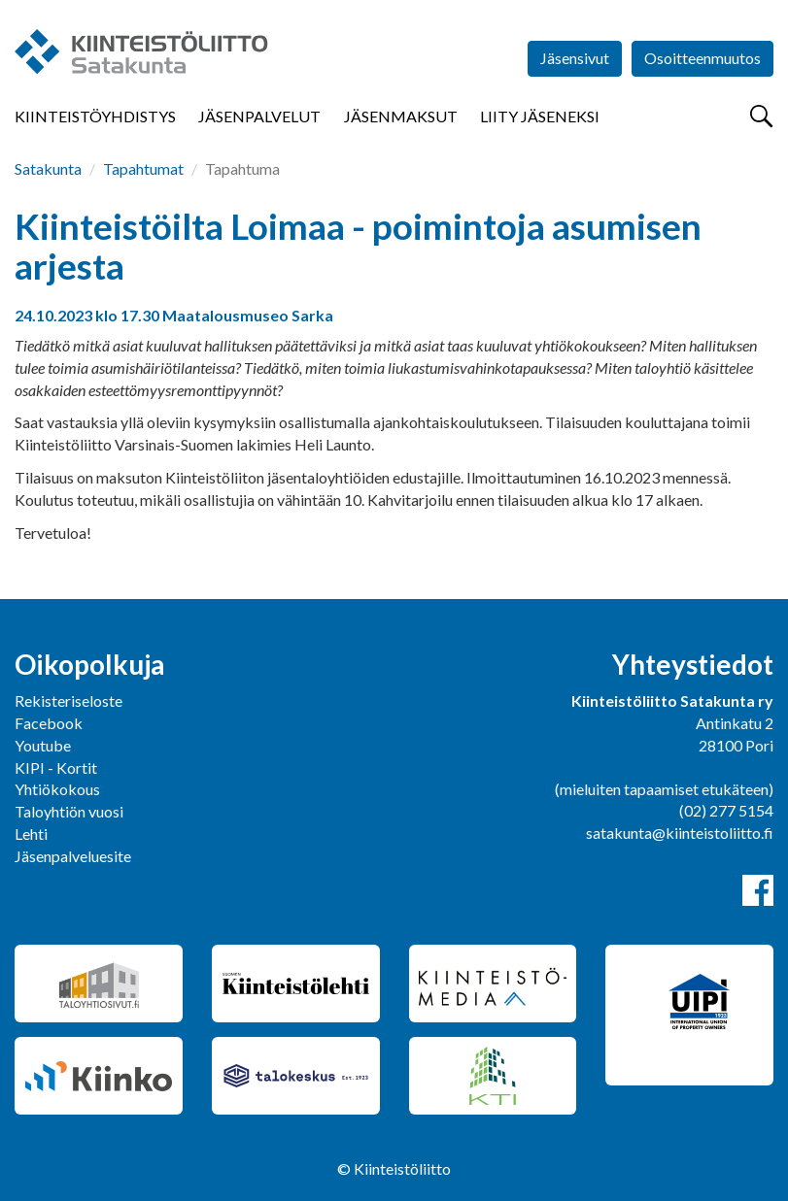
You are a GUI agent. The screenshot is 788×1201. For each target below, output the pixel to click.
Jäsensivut (574, 58)
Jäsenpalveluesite (73, 856)
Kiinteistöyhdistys (95, 116)
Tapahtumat (143, 168)
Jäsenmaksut (401, 116)
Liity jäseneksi (540, 116)
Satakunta (48, 168)
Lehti (31, 833)
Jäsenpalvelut (259, 116)
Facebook (49, 723)
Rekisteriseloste (68, 700)
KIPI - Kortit (56, 767)
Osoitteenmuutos (702, 58)
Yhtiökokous (57, 789)
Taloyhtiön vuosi (69, 811)
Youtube (43, 745)
